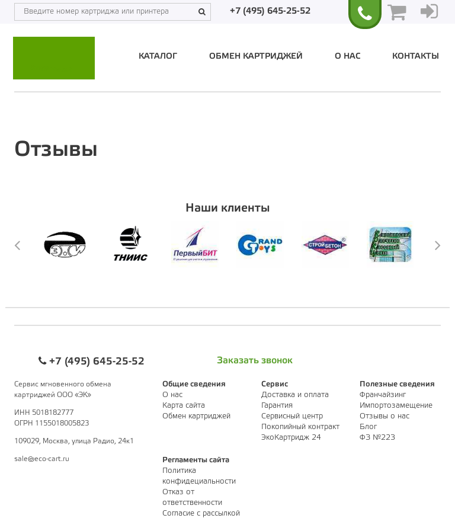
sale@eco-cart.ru (41, 459)
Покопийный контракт (300, 427)
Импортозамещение (396, 405)
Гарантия (277, 405)
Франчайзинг (383, 395)
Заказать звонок (255, 360)
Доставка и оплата (295, 395)
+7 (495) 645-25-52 (270, 11)
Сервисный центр (292, 416)
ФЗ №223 (377, 437)
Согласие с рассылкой (201, 513)
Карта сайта (183, 405)
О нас (347, 56)
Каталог (158, 56)
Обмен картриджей (256, 56)
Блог (368, 427)
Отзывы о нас (384, 416)
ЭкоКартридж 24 (291, 437)
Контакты (415, 56)
